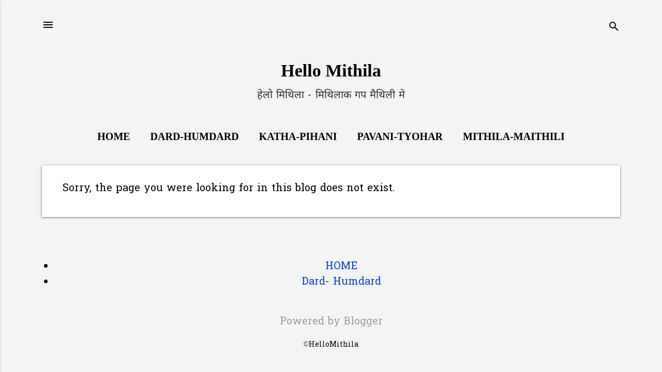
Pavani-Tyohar (400, 136)
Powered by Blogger (331, 322)
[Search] (614, 28)
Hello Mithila (331, 70)
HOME (341, 266)
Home (113, 136)
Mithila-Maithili (514, 136)
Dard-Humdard (195, 136)
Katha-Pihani (298, 136)
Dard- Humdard (341, 282)
